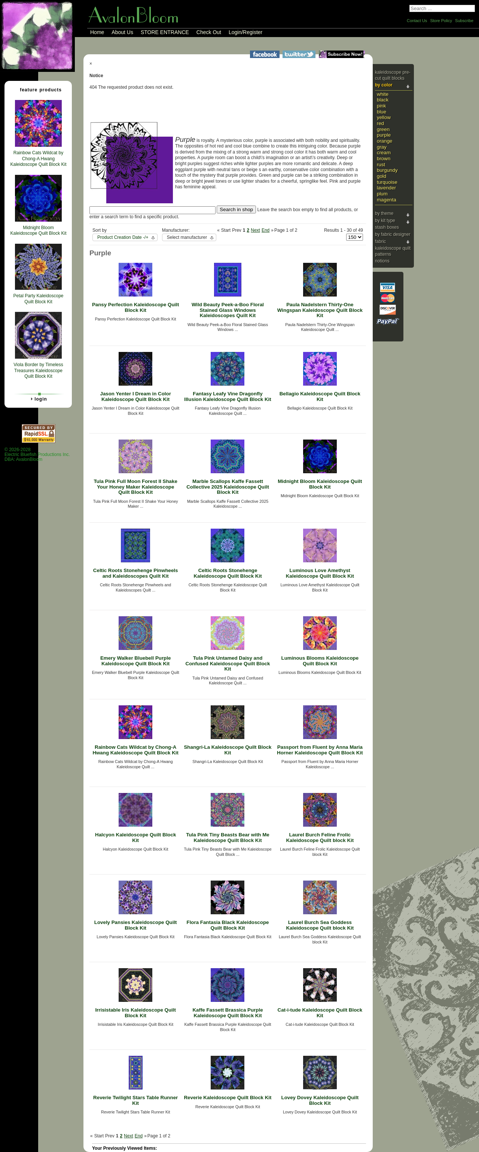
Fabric (380, 241)
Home (97, 32)
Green (383, 129)
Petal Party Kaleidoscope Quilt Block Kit (38, 298)
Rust (381, 164)
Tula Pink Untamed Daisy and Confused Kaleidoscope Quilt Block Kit (228, 663)
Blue (381, 112)
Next (255, 230)
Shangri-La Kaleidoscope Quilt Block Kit (227, 750)
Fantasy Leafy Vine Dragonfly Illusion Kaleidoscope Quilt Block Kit (227, 396)
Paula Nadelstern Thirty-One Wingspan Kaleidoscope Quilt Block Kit (320, 310)
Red (380, 123)
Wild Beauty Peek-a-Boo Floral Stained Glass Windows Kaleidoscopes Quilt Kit (228, 310)
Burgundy (387, 170)
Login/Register (245, 32)
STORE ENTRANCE (165, 32)
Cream (384, 152)
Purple (384, 135)
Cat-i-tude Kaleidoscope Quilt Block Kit (320, 1012)
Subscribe (464, 20)
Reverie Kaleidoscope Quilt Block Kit (227, 1097)
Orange (385, 141)
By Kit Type (385, 220)
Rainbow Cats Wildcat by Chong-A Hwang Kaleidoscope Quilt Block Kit (135, 750)
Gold (381, 176)
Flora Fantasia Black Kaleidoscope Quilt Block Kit (227, 925)
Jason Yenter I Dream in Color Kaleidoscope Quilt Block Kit (135, 396)
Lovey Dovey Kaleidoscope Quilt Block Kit (320, 1100)
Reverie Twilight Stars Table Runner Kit (135, 1100)
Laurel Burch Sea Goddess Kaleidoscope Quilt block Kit (320, 925)
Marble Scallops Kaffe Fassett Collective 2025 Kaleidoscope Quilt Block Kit (227, 486)
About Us (122, 32)
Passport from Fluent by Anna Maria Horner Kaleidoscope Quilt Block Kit (320, 750)
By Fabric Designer (393, 234)
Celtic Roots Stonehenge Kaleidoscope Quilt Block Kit (227, 573)
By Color (384, 85)
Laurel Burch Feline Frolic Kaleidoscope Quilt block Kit (320, 837)
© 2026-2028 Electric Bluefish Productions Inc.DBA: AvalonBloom (37, 454)
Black (382, 100)
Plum (382, 194)
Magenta (386, 200)
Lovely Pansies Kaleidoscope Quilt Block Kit (135, 925)
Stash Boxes (387, 227)
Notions (382, 261)
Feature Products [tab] (38, 89)
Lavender (386, 188)
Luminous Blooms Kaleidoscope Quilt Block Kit (320, 660)
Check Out (208, 32)
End (265, 230)
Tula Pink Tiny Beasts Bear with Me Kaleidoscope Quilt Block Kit (227, 837)
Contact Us (417, 20)
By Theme (384, 213)
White (382, 94)
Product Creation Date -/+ (122, 237)
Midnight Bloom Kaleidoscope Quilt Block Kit (320, 484)
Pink (381, 106)
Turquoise (387, 182)
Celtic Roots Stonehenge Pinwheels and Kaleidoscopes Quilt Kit (135, 573)
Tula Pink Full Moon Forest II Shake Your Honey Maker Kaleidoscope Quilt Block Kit (135, 486)
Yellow (384, 117)
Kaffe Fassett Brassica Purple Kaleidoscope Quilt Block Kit (227, 1012)
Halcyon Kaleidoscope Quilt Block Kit (135, 837)
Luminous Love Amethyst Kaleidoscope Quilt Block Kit (320, 573)
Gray (382, 147)
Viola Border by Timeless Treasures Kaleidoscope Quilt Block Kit (38, 370)
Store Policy (441, 20)
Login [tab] (37, 399)
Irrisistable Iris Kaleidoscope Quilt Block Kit (135, 1012)
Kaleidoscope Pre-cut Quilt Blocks (393, 75)
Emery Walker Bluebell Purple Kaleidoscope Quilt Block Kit (135, 660)
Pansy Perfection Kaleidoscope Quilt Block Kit (135, 307)
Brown (383, 158)
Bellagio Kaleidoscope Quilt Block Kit (320, 396)
